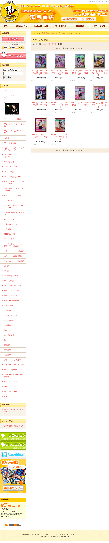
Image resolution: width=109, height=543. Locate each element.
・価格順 (53, 44)
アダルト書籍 (9, 239)
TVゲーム (7, 90)
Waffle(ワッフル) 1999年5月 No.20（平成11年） (80, 105)
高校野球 (7, 355)
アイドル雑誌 (9, 200)
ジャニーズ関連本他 (11, 300)
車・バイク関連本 (10, 370)
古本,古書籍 (8, 305)
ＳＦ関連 (7, 325)
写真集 (6, 138)
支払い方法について (47, 534)
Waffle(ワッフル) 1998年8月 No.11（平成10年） (40, 137)
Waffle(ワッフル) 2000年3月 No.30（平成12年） (80, 73)
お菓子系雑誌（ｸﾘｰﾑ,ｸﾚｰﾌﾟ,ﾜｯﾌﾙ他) (53, 33)
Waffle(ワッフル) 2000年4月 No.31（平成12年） (60, 73)
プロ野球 (7, 350)
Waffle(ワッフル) (74, 33)
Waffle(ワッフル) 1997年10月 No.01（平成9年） (99, 105)
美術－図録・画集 (10, 315)
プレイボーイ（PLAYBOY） (9, 156)
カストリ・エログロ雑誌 (13, 256)
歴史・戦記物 (9, 320)
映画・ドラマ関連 (10, 295)
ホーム (35, 33)
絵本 (5, 340)
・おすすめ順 (46, 44)
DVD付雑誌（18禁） (12, 276)
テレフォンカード (10, 392)
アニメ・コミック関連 (12, 119)
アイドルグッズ (10, 143)
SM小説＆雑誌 (9, 234)
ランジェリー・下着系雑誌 (14, 261)
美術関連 (7, 310)
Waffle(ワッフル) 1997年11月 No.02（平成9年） (60, 137)
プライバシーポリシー (80, 534)
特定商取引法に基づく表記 (30, 534)
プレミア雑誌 (9, 172)
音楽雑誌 (7, 345)
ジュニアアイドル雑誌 (12, 196)
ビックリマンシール (11, 382)
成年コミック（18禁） (12, 291)
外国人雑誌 (8, 229)
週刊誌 (6, 271)
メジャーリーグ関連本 (12, 360)
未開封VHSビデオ (11, 224)
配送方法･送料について (63, 534)
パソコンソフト (10, 219)
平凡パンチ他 (9, 162)
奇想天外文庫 (9, 335)
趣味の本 (7, 387)
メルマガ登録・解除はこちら (12, 426)
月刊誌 (6, 266)
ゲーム (6, 397)
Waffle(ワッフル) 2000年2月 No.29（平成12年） (99, 73)
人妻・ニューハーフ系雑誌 (14, 251)
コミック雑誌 (9, 281)
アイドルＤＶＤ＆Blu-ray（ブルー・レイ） (13, 206)
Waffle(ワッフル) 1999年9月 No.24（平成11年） (60, 105)
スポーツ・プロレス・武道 (14, 365)
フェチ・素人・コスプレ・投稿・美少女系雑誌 (14, 245)
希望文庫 (7, 330)
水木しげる (14, 108)
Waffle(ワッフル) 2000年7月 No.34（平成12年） (40, 73)
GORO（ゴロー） (11, 167)
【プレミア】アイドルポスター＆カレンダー (14, 149)
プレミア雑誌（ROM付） (13, 177)
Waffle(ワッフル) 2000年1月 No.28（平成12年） (40, 105)
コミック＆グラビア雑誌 (13, 286)
